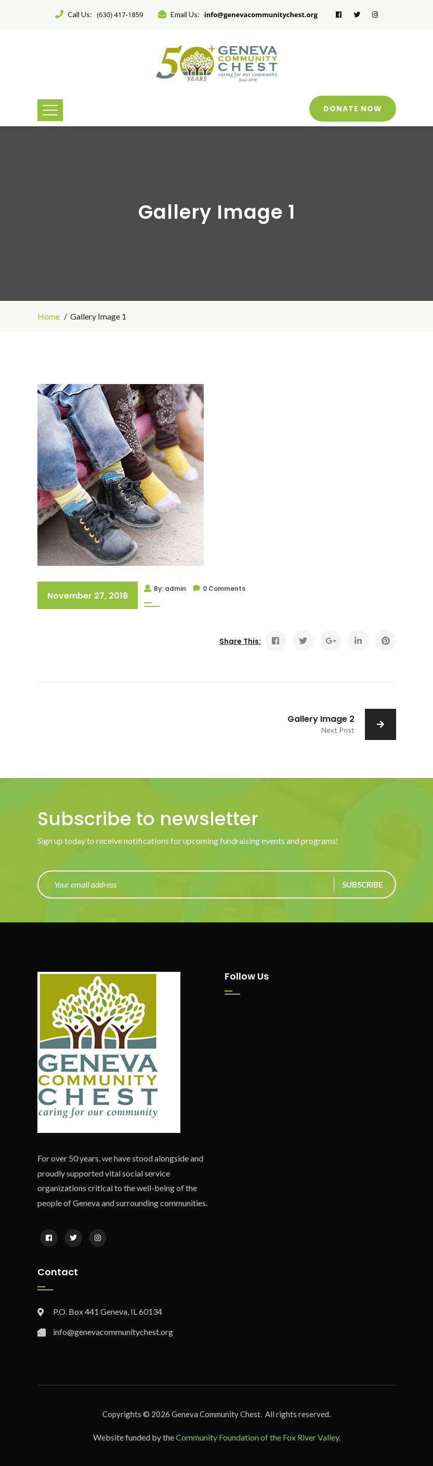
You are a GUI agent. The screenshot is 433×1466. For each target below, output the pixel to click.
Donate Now (352, 108)
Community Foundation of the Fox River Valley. (258, 1437)
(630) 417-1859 (120, 14)
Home (48, 316)
